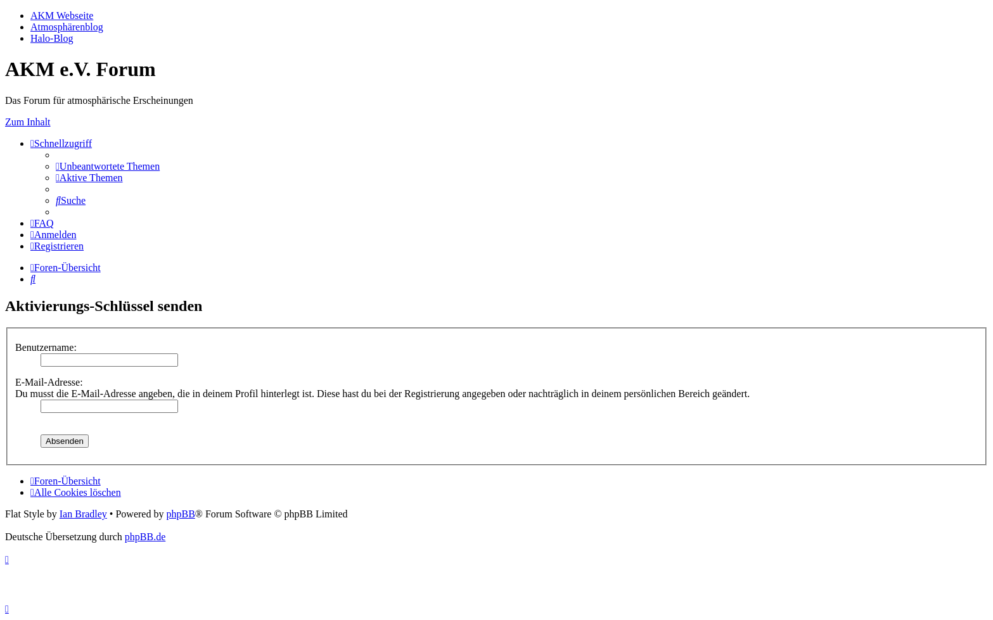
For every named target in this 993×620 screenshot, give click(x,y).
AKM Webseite (61, 15)
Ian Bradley (83, 514)
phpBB (180, 514)
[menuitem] (108, 166)
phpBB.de (145, 536)
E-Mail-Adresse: (49, 382)
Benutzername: (46, 347)
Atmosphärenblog (66, 27)
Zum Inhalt (28, 122)
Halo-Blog (52, 38)
